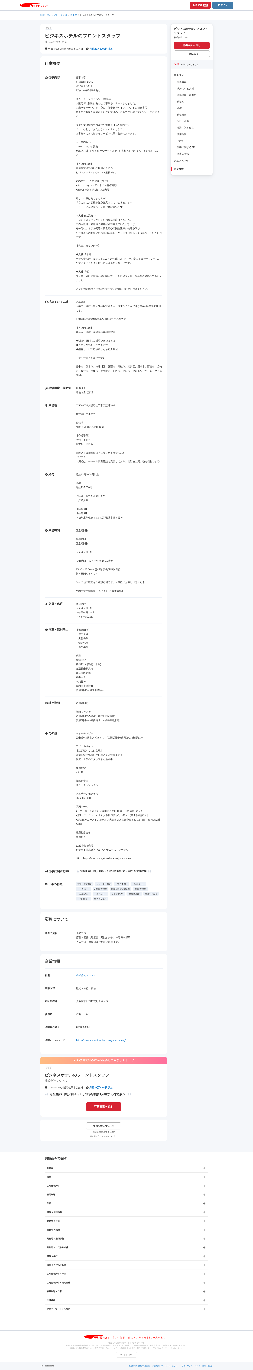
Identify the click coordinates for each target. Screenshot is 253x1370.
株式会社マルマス (86, 975)
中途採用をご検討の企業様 (139, 1366)
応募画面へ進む (103, 1106)
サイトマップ (187, 1366)
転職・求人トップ (48, 15)
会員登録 (200, 5)
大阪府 (64, 15)
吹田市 (73, 15)
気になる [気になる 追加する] (194, 53)
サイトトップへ (126, 1355)
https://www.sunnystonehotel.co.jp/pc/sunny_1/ (101, 1040)
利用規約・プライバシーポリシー (166, 1366)
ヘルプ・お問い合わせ (204, 1366)
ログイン (223, 5)
